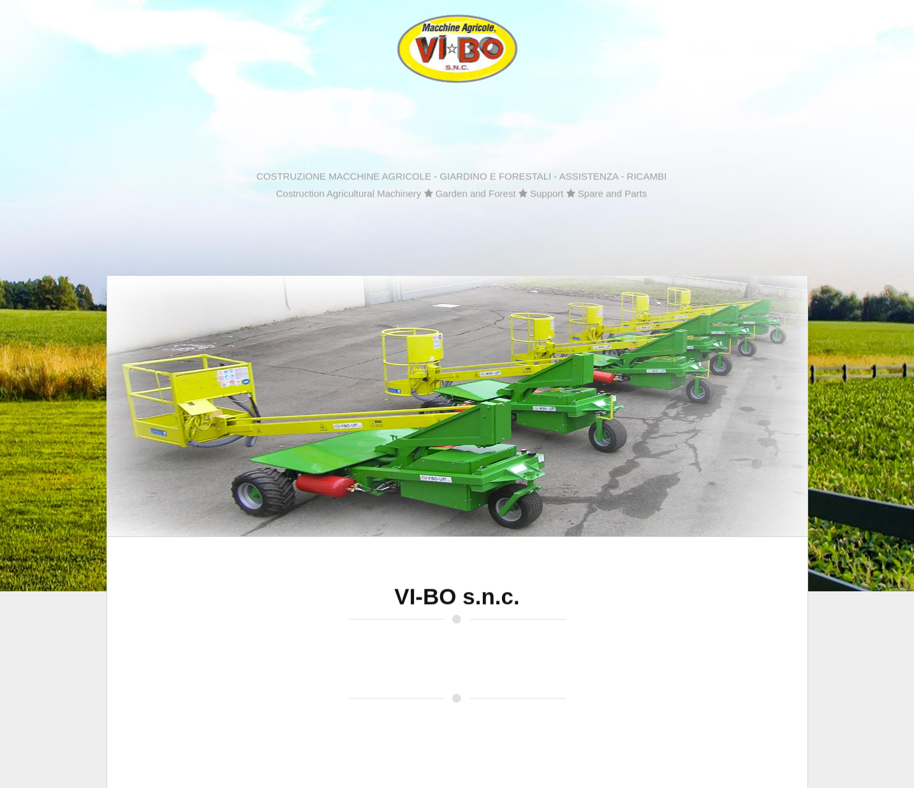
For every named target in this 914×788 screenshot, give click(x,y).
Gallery (717, 49)
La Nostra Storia (212, 49)
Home (124, 49)
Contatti (785, 49)
